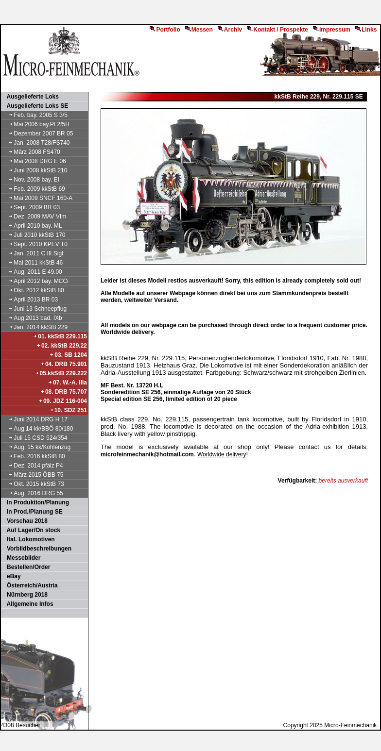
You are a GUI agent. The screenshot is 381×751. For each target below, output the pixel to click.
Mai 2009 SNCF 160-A (37, 198)
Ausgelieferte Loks (30, 96)
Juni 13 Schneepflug (34, 308)
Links (366, 29)
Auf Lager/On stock (31, 530)
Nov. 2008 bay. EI (30, 179)
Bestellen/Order (26, 567)
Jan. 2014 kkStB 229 (35, 327)
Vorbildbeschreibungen (36, 548)
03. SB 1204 (68, 354)
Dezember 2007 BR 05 (37, 133)
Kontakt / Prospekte (277, 29)
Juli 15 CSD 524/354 (34, 437)
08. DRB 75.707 (63, 391)
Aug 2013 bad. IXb (32, 318)
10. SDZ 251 (68, 410)
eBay (11, 576)
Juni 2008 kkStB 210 (34, 170)
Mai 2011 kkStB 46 (32, 262)
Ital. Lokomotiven (28, 539)
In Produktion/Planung (35, 502)
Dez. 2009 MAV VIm (34, 216)
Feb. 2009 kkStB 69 (33, 188)
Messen (199, 29)
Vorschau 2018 (25, 520)
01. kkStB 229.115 (60, 336)
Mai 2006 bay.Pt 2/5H (35, 124)
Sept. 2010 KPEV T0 (35, 244)
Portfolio (165, 29)
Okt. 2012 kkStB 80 (33, 290)
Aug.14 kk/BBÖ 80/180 (37, 428)
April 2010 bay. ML (32, 225)
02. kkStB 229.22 (61, 345)
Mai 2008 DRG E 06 (34, 161)
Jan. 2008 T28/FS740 (36, 142)
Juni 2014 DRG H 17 (35, 419)
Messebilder (21, 557)
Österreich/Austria (30, 585)
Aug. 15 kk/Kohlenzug (36, 447)
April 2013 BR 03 (30, 299)
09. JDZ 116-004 (62, 401)
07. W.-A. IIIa (67, 382)
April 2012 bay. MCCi (35, 281)
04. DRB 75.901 (63, 364)
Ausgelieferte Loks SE (35, 105)
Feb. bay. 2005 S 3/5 (35, 115)
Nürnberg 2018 (25, 594)
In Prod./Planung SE (32, 511)
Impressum (331, 29)
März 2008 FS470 (31, 152)
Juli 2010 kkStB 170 (33, 235)
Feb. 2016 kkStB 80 (33, 456)
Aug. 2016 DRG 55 (32, 493)
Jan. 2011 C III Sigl (32, 253)
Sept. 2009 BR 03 (31, 207)
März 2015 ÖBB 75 (32, 474)
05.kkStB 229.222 (61, 373)
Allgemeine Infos (27, 604)
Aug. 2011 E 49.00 (32, 271)
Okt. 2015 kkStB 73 (33, 484)
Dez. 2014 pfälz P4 (32, 465)
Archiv (230, 29)
